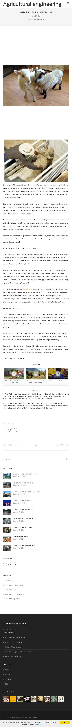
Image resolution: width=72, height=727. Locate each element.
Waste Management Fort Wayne (23, 510)
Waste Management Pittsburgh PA (24, 546)
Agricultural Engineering (13, 599)
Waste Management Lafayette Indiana (25, 474)
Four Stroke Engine (11, 590)
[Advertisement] (36, 45)
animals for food (30, 289)
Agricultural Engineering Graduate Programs (19, 652)
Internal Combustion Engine (14, 585)
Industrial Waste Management (23, 519)
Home (30, 19)
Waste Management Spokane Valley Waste (26, 492)
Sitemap (8, 679)
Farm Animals (39, 19)
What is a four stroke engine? (15, 642)
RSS (6, 684)
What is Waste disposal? (21, 537)
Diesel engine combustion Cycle (15, 657)
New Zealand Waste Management (23, 483)
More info (38, 724)
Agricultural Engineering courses (16, 638)
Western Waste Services (13, 647)
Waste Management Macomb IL (22, 528)
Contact (8, 674)
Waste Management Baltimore (22, 501)
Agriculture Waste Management (15, 594)
